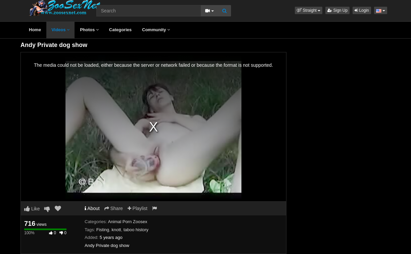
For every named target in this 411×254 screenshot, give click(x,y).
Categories (120, 29)
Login (362, 10)
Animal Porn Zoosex (127, 221)
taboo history (136, 229)
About (92, 208)
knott (116, 229)
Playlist (137, 208)
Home (35, 29)
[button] (308, 10)
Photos (89, 29)
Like (32, 208)
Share (113, 208)
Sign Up (337, 10)
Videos (60, 29)
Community (156, 29)
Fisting (102, 229)
